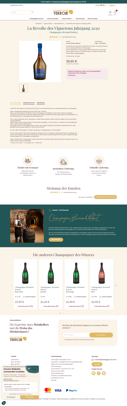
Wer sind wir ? (19, 5)
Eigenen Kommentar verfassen (105, 197)
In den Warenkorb (25, 306)
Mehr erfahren (79, 53)
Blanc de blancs (16, 362)
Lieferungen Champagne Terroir (61, 359)
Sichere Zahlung (56, 366)
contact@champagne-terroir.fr (106, 359)
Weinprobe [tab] (41, 103)
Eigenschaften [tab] (28, 103)
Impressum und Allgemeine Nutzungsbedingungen (66, 362)
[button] (11, 285)
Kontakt (12, 5)
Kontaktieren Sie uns (57, 378)
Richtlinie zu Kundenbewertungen (61, 375)
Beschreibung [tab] (15, 103)
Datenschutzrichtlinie (57, 371)
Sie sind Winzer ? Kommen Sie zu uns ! (63, 368)
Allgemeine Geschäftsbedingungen (62, 364)
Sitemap (53, 380)
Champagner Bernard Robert (63, 32)
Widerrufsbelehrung (57, 373)
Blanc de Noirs (15, 364)
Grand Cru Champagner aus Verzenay (66, 2)
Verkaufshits (15, 359)
